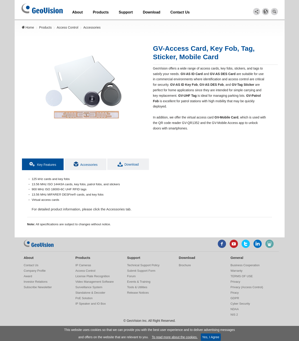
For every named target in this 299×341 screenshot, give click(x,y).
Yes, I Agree (210, 337)
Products (105, 11)
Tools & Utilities (137, 287)
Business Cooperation (245, 265)
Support (132, 11)
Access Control (67, 26)
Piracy (235, 292)
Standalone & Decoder (90, 292)
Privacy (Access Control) (247, 287)
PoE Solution (84, 298)
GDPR (235, 298)
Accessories (91, 26)
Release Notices (138, 292)
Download (160, 11)
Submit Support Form (141, 270)
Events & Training (139, 281)
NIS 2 (234, 314)
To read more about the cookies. (175, 337)
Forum (131, 276)
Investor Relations (36, 281)
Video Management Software (94, 281)
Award (28, 276)
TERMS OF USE (242, 276)
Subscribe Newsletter (38, 287)
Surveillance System (88, 287)
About (79, 11)
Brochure (185, 265)
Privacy (235, 281)
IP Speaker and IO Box (90, 303)
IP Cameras (83, 265)
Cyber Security (240, 303)
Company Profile (35, 270)
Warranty (236, 270)
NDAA (235, 309)
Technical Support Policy (143, 265)
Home (28, 26)
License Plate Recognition (92, 276)
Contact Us (191, 11)
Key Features (42, 163)
